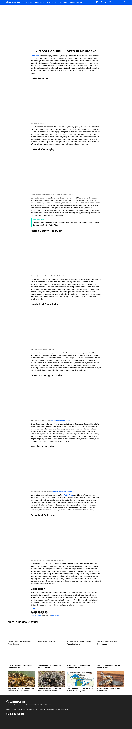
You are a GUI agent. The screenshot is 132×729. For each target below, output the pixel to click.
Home (8, 709)
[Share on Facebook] (35, 612)
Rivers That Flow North (47, 642)
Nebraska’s (35, 56)
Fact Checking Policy (40, 709)
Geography (51, 2)
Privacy (20, 709)
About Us (31, 709)
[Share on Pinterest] (42, 612)
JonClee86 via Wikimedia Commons (61, 420)
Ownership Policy (63, 709)
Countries (39, 2)
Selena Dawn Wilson (36, 615)
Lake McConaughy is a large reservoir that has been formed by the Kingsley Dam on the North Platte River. (66, 223)
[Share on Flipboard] (32, 612)
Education (63, 2)
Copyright (25, 709)
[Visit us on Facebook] (11, 714)
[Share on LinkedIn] (46, 612)
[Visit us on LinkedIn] (22, 714)
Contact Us (14, 709)
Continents (27, 2)
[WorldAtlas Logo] (14, 2)
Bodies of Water (55, 615)
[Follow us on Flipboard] (7, 714)
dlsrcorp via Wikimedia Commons (62, 491)
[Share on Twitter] (39, 612)
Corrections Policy (52, 709)
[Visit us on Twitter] (15, 714)
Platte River (68, 495)
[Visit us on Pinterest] (18, 714)
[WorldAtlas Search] (125, 2)
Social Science (76, 2)
